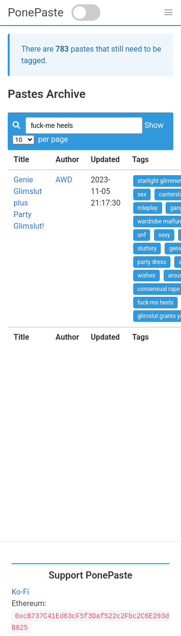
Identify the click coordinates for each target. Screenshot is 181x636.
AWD (64, 179)
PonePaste (36, 12)
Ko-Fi (20, 591)
